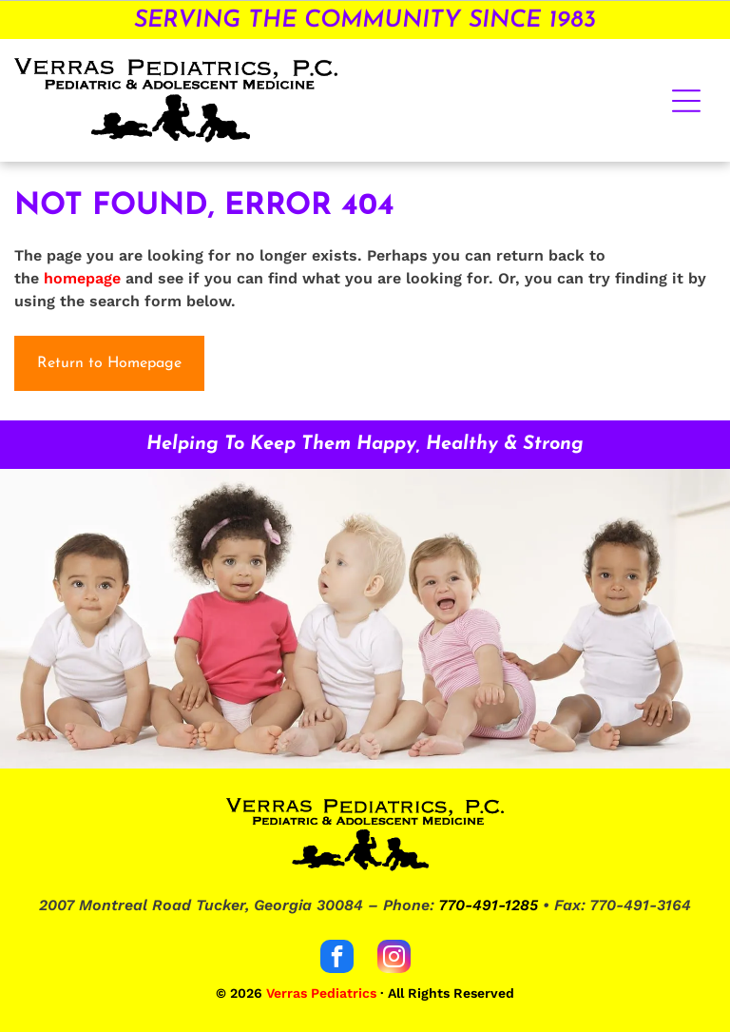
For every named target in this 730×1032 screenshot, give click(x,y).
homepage (82, 278)
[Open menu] (686, 101)
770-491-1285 (488, 905)
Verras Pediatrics (321, 993)
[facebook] (337, 959)
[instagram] (394, 959)
